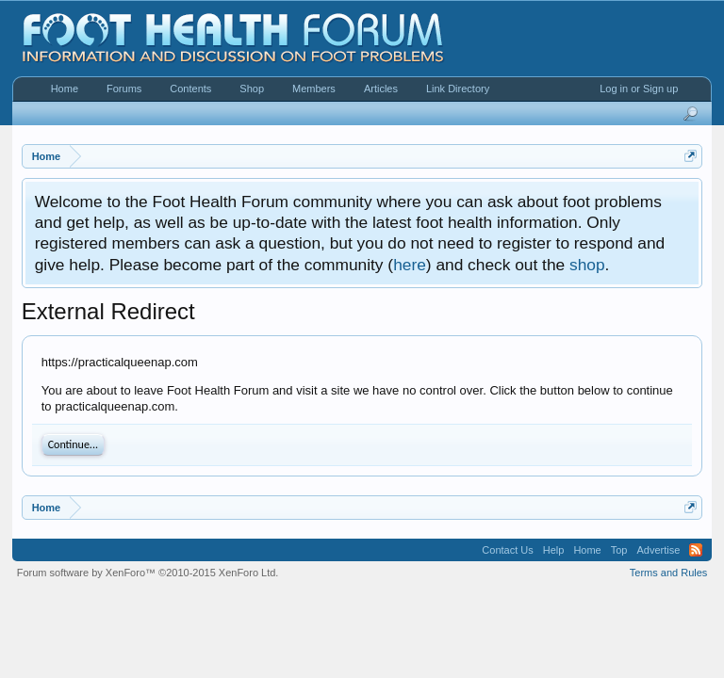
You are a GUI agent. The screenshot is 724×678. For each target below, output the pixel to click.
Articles (381, 88)
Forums (124, 88)
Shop (251, 88)
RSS (695, 550)
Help (554, 550)
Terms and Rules (669, 572)
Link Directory (457, 88)
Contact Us (507, 550)
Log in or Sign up (639, 88)
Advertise (658, 550)
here (409, 264)
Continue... (73, 444)
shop (587, 264)
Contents (190, 88)
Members (314, 88)
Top (619, 550)
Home (64, 88)
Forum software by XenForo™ (148, 572)
